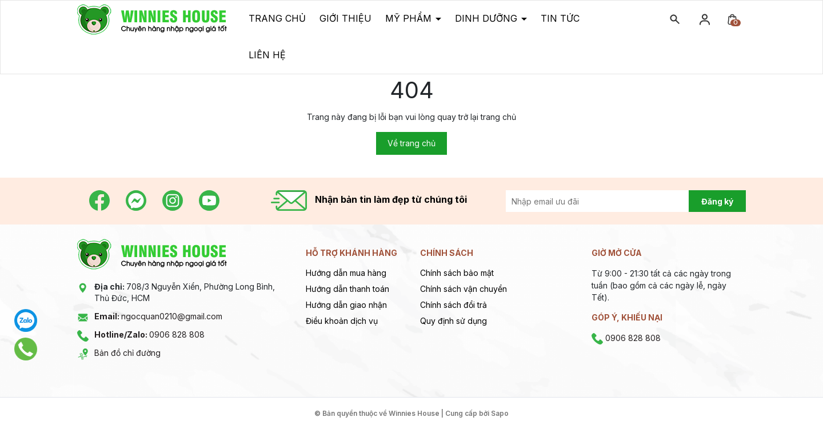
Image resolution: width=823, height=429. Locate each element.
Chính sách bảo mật (457, 273)
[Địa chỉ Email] (610, 201)
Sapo (500, 413)
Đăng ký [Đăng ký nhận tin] (717, 201)
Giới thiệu (345, 18)
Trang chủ (277, 18)
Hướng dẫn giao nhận (346, 305)
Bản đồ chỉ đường (127, 353)
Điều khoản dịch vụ (342, 321)
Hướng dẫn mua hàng (346, 273)
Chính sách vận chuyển (463, 289)
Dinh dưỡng (487, 18)
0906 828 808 (149, 334)
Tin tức (560, 18)
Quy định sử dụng (453, 321)
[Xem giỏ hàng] (732, 18)
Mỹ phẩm (409, 18)
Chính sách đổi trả (453, 305)
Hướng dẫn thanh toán (347, 289)
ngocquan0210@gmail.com (158, 316)
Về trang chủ (411, 143)
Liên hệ (267, 55)
